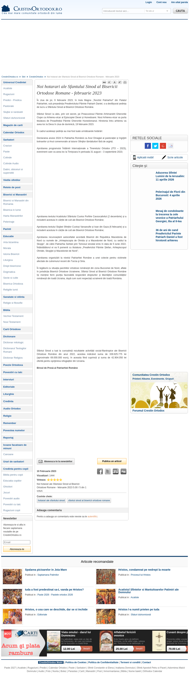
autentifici (92, 516)
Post (99, 671)
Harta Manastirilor (13, 215)
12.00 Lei (69, 648)
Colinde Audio (11, 163)
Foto (48, 671)
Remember (9, 423)
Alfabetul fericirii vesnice (125, 634)
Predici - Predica (12, 100)
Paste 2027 (10, 667)
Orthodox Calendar (152, 671)
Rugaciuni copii (11, 510)
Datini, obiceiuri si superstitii (13, 171)
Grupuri (169, 378)
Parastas (72, 671)
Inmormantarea (111, 671)
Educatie (8, 236)
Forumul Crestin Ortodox (148, 410)
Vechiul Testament (13, 316)
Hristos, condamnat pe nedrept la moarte (144, 569)
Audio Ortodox (12, 408)
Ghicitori (7, 486)
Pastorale (8, 106)
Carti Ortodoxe (12, 329)
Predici (43, 667)
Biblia (6, 310)
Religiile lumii (10, 289)
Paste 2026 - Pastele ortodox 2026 (55, 594)
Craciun (7, 145)
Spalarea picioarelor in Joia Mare (46, 569)
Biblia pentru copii (13, 474)
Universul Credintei (14, 82)
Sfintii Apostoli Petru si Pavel (151, 667)
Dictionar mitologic (13, 342)
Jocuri (6, 492)
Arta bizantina (11, 242)
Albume (146, 378)
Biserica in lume (12, 209)
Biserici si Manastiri (15, 194)
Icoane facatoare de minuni (14, 446)
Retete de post (11, 187)
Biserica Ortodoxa (13, 283)
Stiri (23, 77)
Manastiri (90, 671)
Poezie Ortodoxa (13, 365)
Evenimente (157, 378)
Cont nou (161, 2)
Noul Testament (11, 322)
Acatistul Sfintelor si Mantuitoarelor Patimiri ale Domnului (148, 591)
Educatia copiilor (12, 480)
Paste (6, 151)
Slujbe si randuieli (13, 112)
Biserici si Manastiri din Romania (16, 202)
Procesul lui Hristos (141, 575)
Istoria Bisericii (11, 254)
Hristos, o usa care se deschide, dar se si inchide (56, 609)
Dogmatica (9, 271)
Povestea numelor (14, 430)
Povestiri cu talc (12, 372)
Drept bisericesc (12, 265)
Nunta (55, 671)
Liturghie (8, 394)
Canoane (8, 454)
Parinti (7, 229)
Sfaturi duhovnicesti (14, 117)
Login (149, 2)
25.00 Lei (122, 648)
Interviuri (8, 379)
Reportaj (8, 437)
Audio (41, 671)
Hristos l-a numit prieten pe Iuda (138, 609)
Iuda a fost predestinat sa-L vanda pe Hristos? (54, 589)
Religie (7, 415)
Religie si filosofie (12, 302)
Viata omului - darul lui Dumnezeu (76, 634)
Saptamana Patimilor (48, 575)
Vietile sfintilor (11, 180)
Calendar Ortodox (13, 132)
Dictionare (9, 336)
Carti (81, 671)
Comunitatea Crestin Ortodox (151, 374)
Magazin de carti (13, 125)
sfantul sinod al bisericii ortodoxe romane (89, 500)
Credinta (8, 401)
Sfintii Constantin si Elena (101, 667)
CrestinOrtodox (36, 77)
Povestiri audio (11, 498)
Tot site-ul (150, 11)
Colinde (7, 157)
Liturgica (8, 260)
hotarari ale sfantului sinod (51, 500)
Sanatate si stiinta (14, 296)
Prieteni (137, 378)
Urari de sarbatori (13, 461)
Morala (7, 248)
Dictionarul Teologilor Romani (14, 350)
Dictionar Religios (13, 357)
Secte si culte (10, 277)
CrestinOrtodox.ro (10, 77)
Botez (63, 671)
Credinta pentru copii (15, 468)
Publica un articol (111, 461)
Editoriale (9, 386)
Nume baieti (135, 671)
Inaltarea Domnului (125, 667)
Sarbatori (8, 139)
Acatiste (7, 88)
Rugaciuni (8, 94)
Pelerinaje (8, 221)
